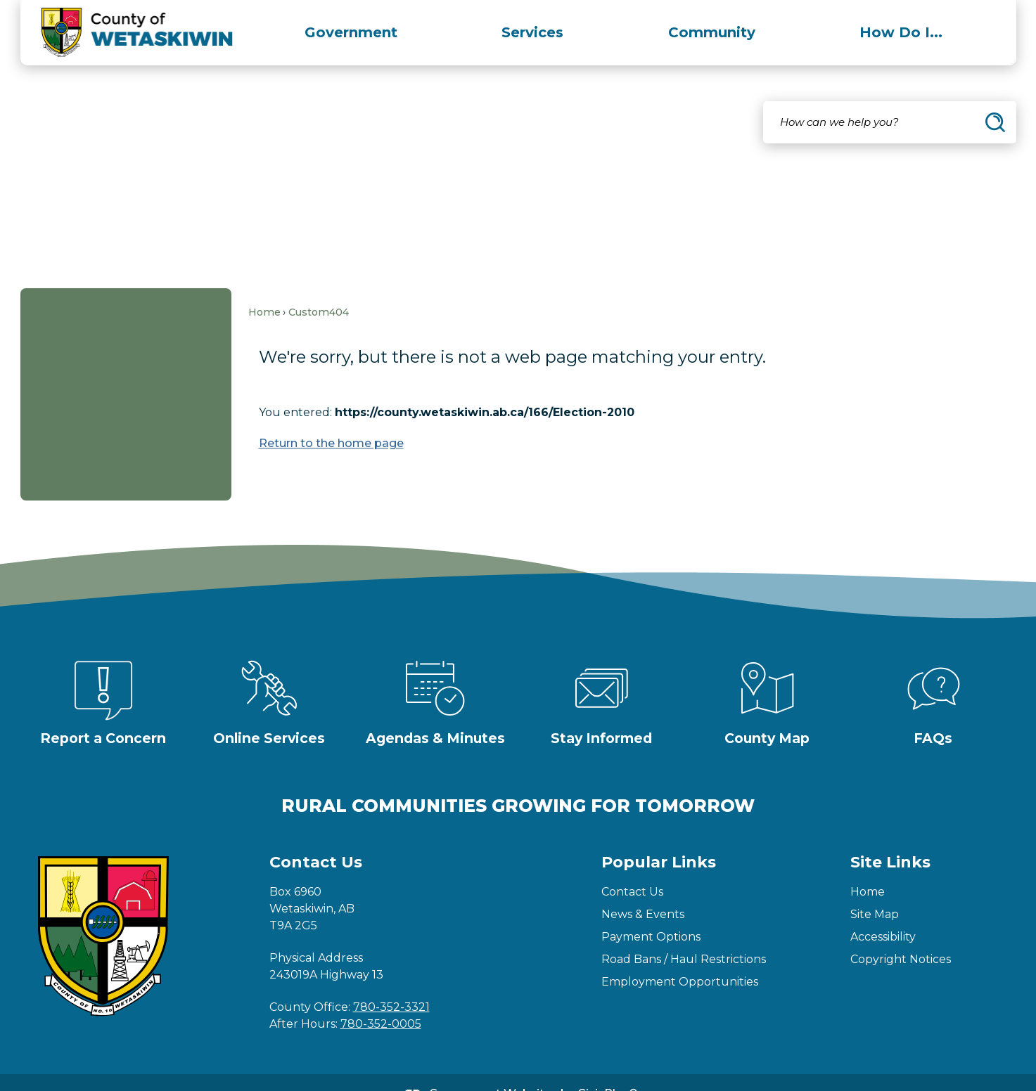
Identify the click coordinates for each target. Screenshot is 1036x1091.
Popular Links (658, 838)
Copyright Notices (900, 935)
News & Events (642, 890)
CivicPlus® (607, 1069)
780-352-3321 (391, 983)
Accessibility (883, 912)
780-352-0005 (380, 1000)
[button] (995, 98)
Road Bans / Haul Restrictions (683, 935)
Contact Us (632, 867)
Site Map (874, 890)
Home (264, 288)
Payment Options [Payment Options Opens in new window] (651, 912)
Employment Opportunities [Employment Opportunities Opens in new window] (679, 957)
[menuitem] (350, 32)
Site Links (890, 838)
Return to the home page (331, 419)
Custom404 (318, 288)
